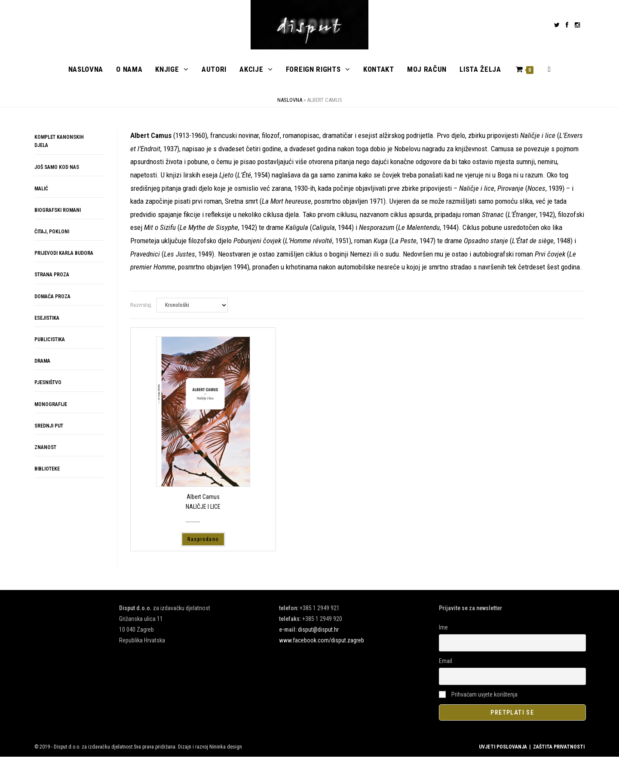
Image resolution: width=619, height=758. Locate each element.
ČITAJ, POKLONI (51, 233)
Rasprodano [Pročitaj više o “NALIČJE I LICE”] (203, 540)
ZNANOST (45, 448)
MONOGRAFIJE (50, 405)
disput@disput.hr (318, 630)
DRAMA (42, 362)
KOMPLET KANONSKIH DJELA (59, 142)
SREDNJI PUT (48, 427)
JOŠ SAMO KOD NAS (56, 168)
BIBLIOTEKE (47, 470)
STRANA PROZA (51, 276)
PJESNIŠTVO (47, 384)
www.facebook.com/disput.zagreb (321, 641)
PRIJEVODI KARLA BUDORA (63, 254)
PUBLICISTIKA (49, 340)
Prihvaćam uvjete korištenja (478, 695)
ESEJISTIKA (46, 319)
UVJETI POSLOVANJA (503, 748)
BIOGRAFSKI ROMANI (57, 211)
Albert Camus (203, 498)
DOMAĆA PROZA (52, 297)
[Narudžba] (192, 306)
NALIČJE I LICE (203, 507)
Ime (443, 628)
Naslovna (289, 101)
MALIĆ (41, 189)
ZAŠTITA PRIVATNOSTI (559, 748)
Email (445, 661)
